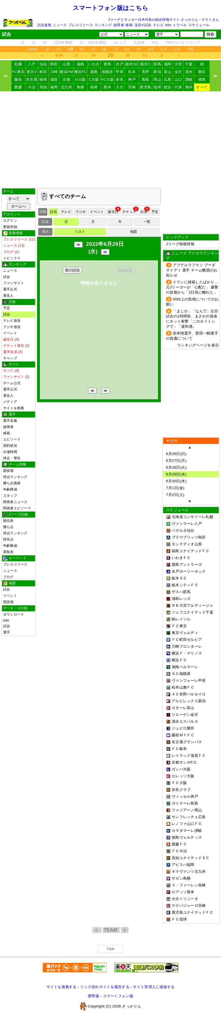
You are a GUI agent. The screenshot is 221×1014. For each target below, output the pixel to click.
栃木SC (132, 64)
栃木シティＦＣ (185, 585)
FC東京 (18, 72)
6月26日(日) (176, 454)
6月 (104, 49)
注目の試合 (143, 25)
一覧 (146, 222)
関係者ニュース (15, 502)
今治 (32, 87)
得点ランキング (15, 477)
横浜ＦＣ (179, 660)
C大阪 (94, 79)
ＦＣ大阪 (179, 783)
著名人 (8, 296)
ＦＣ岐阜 (179, 749)
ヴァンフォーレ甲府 (189, 680)
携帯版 (93, 996)
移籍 (128, 25)
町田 (43, 72)
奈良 (119, 79)
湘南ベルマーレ (185, 667)
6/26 (59, 55)
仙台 (43, 64)
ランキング (103, 25)
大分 (119, 87)
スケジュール (198, 25)
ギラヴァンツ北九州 (189, 871)
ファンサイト (13, 283)
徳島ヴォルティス (187, 837)
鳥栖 (80, 87)
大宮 (178, 64)
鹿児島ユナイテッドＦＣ (192, 912)
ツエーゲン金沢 (185, 714)
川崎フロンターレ (187, 646)
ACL (155, 42)
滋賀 (54, 79)
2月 (58, 49)
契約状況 (10, 446)
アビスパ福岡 (183, 865)
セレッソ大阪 (183, 776)
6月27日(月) (176, 460)
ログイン (10, 221)
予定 (191, 49)
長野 (145, 72)
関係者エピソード (17, 508)
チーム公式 (12, 383)
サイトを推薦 (13, 408)
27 (76, 55)
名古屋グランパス (187, 742)
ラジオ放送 (12, 327)
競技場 (8, 471)
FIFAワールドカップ (183, 42)
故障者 (118, 25)
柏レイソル (181, 619)
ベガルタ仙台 (183, 530)
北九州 (66, 87)
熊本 (107, 87)
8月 (127, 49)
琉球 (157, 87)
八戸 (32, 64)
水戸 (119, 64)
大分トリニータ (185, 899)
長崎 (94, 87)
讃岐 (189, 79)
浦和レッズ (181, 599)
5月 (93, 49)
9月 (138, 49)
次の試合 (125, 270)
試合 (6, 277)
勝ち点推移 (12, 483)
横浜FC (80, 72)
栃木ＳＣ (179, 578)
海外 (189, 87)
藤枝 (18, 79)
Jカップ (120, 42)
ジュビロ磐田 (183, 728)
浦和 (168, 64)
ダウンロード (13, 614)
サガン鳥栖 (181, 878)
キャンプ (10, 358)
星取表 (8, 552)
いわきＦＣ (181, 558)
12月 (176, 49)
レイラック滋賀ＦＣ (189, 755)
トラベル (180, 25)
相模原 (107, 72)
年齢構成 (10, 489)
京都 (66, 79)
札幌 (18, 64)
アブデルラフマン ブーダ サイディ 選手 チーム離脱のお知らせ (191, 270)
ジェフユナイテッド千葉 (192, 612)
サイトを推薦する (61, 987)
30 (127, 55)
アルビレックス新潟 (189, 701)
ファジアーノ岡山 (187, 810)
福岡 (54, 87)
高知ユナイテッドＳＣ (191, 858)
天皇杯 (139, 42)
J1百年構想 (62, 42)
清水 (189, 72)
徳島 (202, 79)
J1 (23, 42)
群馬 (157, 64)
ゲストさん (210, 20)
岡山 (157, 79)
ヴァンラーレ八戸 (187, 523)
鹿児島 (145, 87)
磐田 (202, 72)
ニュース (60, 25)
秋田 (54, 64)
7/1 (144, 55)
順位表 (8, 521)
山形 (66, 64)
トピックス (12, 258)
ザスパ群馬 (181, 592)
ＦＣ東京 (179, 626)
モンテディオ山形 (187, 544)
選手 (6, 632)
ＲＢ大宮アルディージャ (192, 605)
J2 (34, 42)
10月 (150, 49)
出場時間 (10, 452)
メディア (10, 402)
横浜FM (66, 72)
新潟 (157, 72)
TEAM (111, 930)
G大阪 (80, 79)
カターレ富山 (183, 708)
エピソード (12, 439)
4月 (82, 49)
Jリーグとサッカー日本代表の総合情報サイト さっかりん (153, 20)
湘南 (94, 72)
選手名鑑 (10, 421)
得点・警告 (12, 458)
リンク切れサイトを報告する (104, 987)
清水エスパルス (185, 721)
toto (168, 25)
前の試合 (72, 270)
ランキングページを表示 (198, 345)
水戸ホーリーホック (189, 571)
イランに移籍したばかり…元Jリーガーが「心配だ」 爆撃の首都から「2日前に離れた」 (192, 287)
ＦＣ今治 (179, 851)
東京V (32, 72)
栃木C (145, 64)
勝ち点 (8, 527)
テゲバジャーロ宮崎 (189, 905)
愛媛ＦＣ (179, 844)
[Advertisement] (110, 139)
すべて (202, 87)
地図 (133, 232)
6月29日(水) (176, 474)
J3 (44, 42)
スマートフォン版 (118, 996)
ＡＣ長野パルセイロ (189, 694)
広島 (168, 79)
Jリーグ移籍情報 (180, 244)
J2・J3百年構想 (92, 42)
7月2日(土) (175, 495)
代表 (178, 87)
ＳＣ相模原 (181, 674)
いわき (94, 64)
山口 (178, 79)
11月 (163, 49)
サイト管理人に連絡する (154, 987)
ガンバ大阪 (181, 769)
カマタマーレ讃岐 (187, 830)
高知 (43, 87)
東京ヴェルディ (185, 633)
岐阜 (43, 79)
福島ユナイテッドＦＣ (191, 551)
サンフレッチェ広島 (189, 817)
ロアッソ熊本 (183, 892)
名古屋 (31, 79)
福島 (80, 64)
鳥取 (145, 79)
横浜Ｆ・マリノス (187, 653)
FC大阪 (107, 79)
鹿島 (107, 64)
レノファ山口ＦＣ (187, 824)
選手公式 (10, 289)
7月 (116, 49)
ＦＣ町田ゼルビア (187, 639)
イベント (10, 333)
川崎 (54, 72)
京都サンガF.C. (185, 762)
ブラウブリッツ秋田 (189, 537)
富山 (168, 72)
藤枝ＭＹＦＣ (183, 735)
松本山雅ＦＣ (183, 687)
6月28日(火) (176, 467)
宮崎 (132, 87)
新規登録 (10, 227)
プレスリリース (80, 25)
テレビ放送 (12, 321)
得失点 (8, 539)
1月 (47, 49)
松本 (132, 72)
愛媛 (18, 87)
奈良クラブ (181, 789)
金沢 (178, 72)
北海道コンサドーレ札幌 (192, 517)
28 (93, 55)
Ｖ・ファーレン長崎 (189, 885)
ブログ (8, 577)
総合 (168, 87)
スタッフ (10, 496)
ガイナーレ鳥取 (185, 803)
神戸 (132, 79)
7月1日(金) (175, 488)
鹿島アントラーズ (187, 564)
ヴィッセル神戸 (185, 796)
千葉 (189, 64)
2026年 (32, 49)
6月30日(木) (176, 481)
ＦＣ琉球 (179, 919)
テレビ (158, 25)
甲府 (119, 72)
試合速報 (44, 25)
